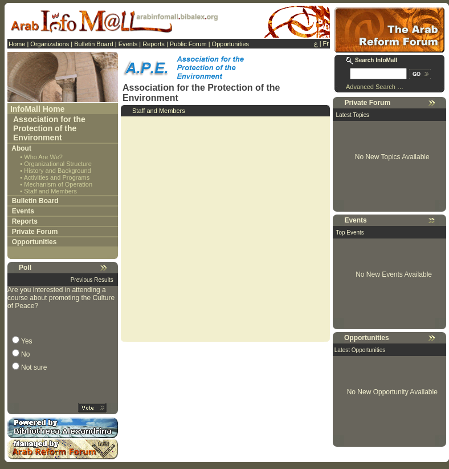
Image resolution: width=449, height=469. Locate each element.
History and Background (57, 170)
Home (17, 44)
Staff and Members (50, 191)
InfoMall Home (37, 109)
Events (128, 44)
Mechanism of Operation (58, 184)
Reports (153, 44)
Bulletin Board (93, 44)
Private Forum (35, 232)
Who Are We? (43, 156)
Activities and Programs (57, 177)
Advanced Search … (374, 86)
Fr (326, 43)
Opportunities (230, 44)
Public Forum (188, 44)
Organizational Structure (58, 163)
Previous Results (92, 280)
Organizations (49, 44)
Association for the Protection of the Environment (49, 128)
